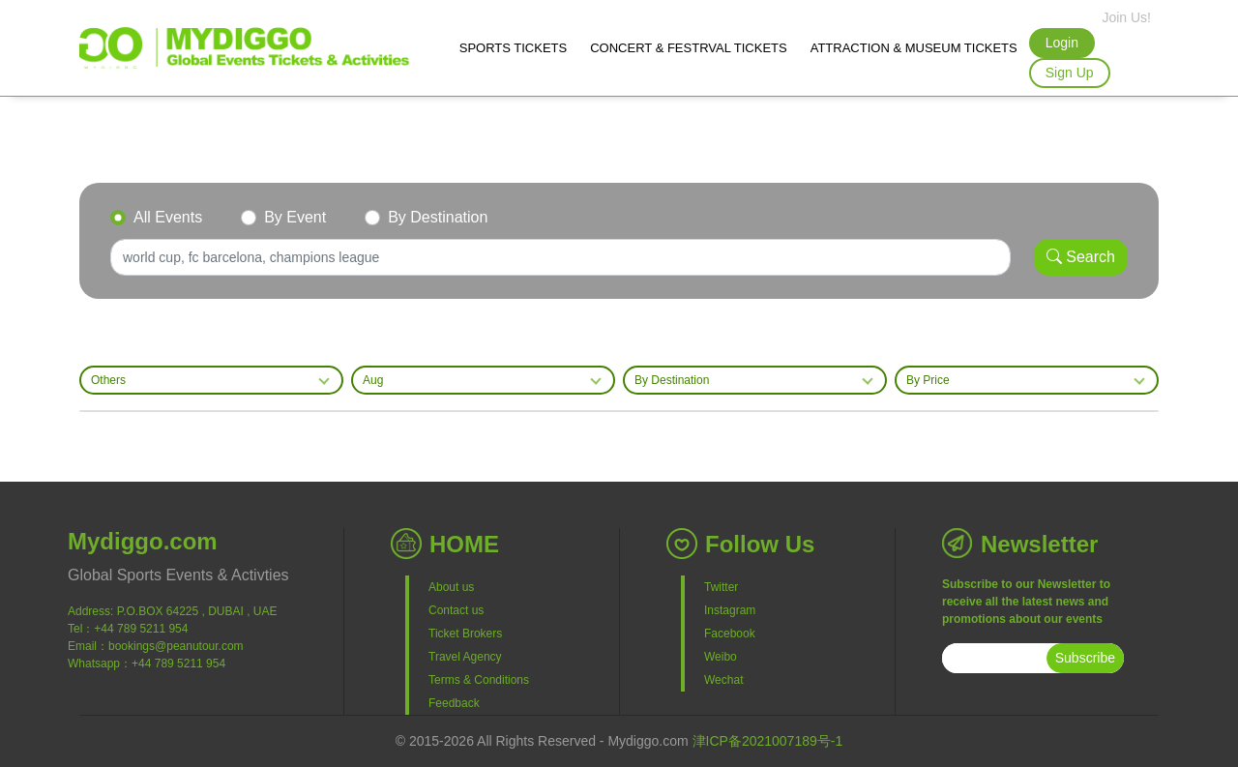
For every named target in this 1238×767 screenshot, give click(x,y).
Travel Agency (465, 657)
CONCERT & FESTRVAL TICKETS (688, 48)
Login (1062, 42)
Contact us (456, 610)
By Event (295, 217)
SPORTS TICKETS (513, 48)
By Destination (437, 217)
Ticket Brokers (465, 633)
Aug (373, 380)
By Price (928, 380)
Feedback (454, 703)
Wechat (723, 680)
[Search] (560, 257)
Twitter (721, 587)
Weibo (720, 657)
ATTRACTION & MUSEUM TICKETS (914, 48)
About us (451, 587)
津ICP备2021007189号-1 (768, 741)
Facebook (729, 633)
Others (108, 380)
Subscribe (1085, 657)
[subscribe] (994, 658)
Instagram (729, 610)
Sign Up (1070, 72)
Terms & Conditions (478, 680)
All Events (167, 217)
